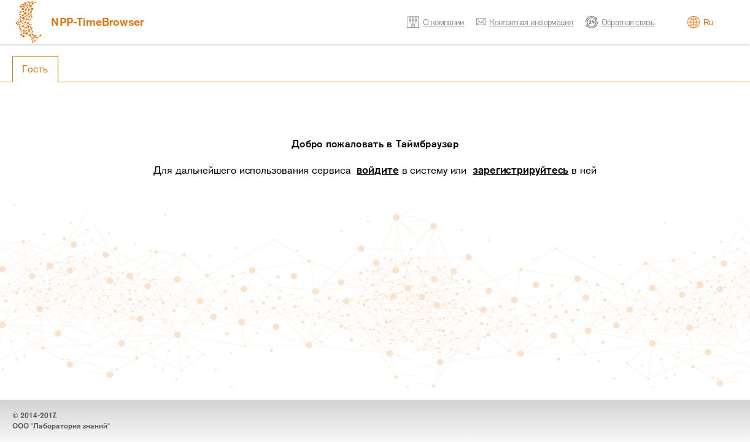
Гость (35, 69)
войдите (377, 170)
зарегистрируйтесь (520, 170)
